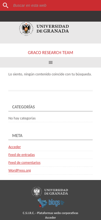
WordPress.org (19, 170)
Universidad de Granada (44, 29)
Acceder (14, 147)
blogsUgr (51, 202)
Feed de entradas (21, 154)
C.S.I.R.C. (29, 213)
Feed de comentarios (24, 162)
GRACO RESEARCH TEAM (50, 52)
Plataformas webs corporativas (57, 213)
